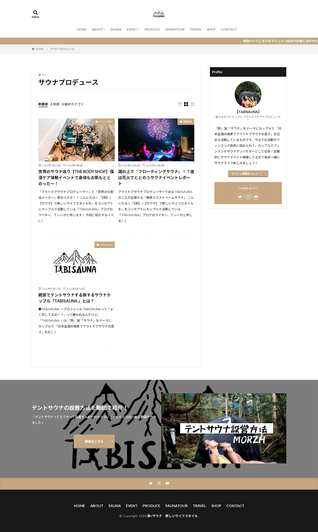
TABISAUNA (106, 244)
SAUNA (116, 29)
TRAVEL (196, 29)
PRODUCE (152, 29)
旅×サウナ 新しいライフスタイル (172, 516)
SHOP (211, 29)
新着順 (43, 104)
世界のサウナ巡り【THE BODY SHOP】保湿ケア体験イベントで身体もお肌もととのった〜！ (76, 177)
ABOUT (97, 29)
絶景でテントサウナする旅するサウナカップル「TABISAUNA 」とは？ (74, 297)
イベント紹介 (106, 121)
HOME (82, 29)
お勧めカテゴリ (73, 104)
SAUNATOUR (175, 29)
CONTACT (229, 29)
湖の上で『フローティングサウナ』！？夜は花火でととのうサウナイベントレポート (156, 177)
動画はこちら (94, 441)
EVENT (132, 29)
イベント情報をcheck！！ (247, 173)
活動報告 (187, 121)
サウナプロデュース (62, 49)
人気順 (54, 104)
